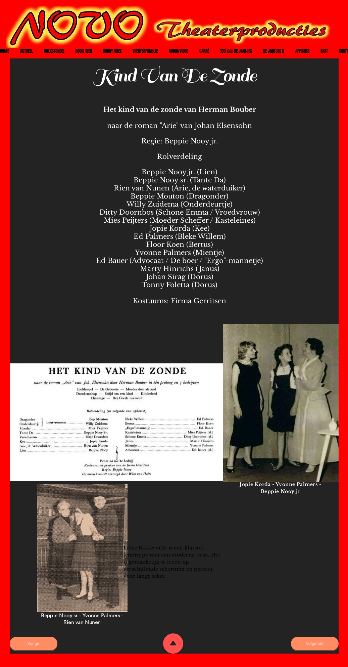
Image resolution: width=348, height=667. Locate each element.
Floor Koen (165, 244)
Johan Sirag (166, 277)
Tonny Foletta (166, 285)
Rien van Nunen (141, 188)
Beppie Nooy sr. (161, 180)
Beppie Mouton (157, 196)
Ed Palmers (153, 236)
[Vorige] (33, 643)
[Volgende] (315, 643)
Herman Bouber (227, 109)
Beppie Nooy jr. (191, 141)
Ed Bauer (112, 261)
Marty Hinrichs (167, 269)
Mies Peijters (125, 220)
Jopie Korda (170, 228)
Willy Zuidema (153, 204)
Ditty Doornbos (126, 212)
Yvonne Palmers (163, 253)
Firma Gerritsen (198, 301)
